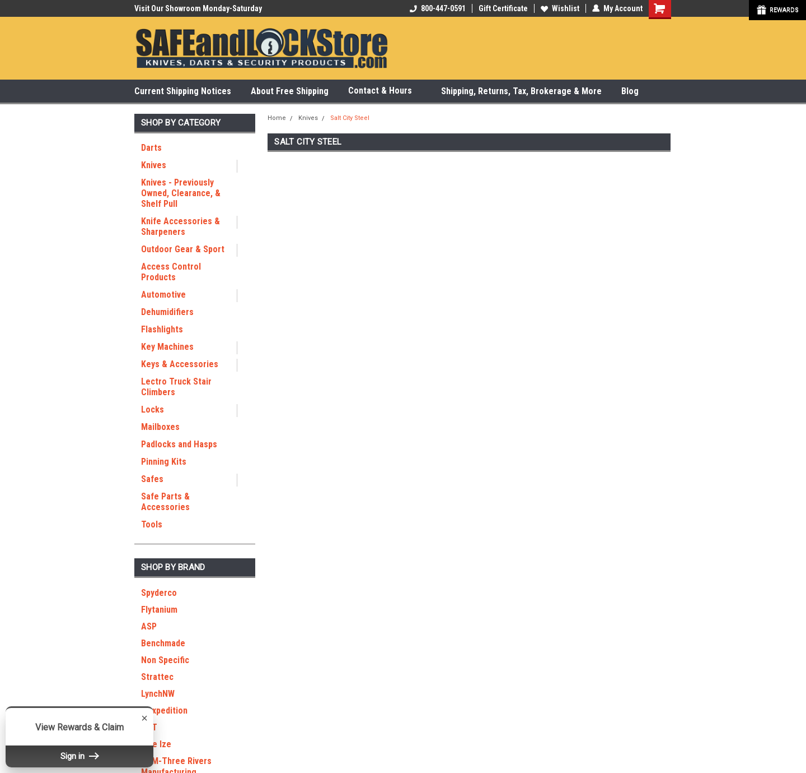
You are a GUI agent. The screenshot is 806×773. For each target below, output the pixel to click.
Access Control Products (171, 272)
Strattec (157, 677)
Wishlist (560, 8)
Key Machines (167, 346)
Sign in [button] (79, 756)
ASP (149, 626)
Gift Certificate (503, 8)
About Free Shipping (290, 91)
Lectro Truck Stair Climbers (176, 386)
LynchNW (158, 693)
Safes (152, 479)
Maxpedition (164, 710)
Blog (630, 91)
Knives (153, 165)
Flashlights (162, 329)
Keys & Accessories (179, 364)
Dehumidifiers (167, 312)
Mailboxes (160, 427)
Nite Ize (156, 744)
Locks (152, 409)
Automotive (163, 294)
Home (277, 118)
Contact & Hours (384, 91)
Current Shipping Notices (182, 91)
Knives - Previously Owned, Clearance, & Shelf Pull (181, 193)
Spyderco (159, 592)
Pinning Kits (163, 461)
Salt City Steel (349, 118)
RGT (149, 727)
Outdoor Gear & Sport (182, 249)
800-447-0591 (438, 8)
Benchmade (163, 643)
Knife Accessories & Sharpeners (180, 226)
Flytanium (159, 609)
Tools (151, 524)
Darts (151, 147)
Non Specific (165, 660)
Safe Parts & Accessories (165, 501)
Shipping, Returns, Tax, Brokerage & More (521, 91)
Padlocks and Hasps (179, 444)
